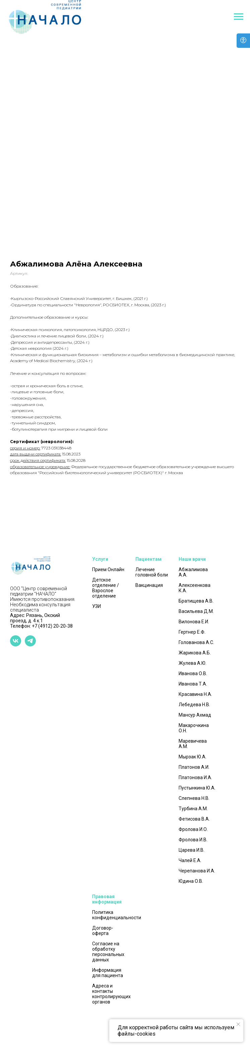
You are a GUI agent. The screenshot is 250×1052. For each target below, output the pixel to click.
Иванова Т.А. (193, 684)
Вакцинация (149, 585)
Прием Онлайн (108, 569)
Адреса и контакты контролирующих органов (111, 994)
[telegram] (30, 644)
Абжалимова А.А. (193, 572)
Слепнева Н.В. (194, 798)
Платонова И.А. (195, 777)
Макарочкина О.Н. (194, 728)
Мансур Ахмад (195, 715)
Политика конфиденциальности (116, 915)
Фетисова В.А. (194, 819)
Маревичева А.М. (193, 743)
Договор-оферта (102, 930)
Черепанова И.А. (197, 870)
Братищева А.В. (196, 601)
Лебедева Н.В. (194, 704)
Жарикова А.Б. (195, 652)
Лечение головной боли (151, 572)
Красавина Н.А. (195, 694)
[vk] (15, 644)
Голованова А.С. (196, 642)
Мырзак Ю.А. (192, 756)
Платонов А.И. (194, 767)
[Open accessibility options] (243, 40)
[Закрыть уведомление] (238, 1024)
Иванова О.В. (193, 673)
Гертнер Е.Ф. (192, 632)
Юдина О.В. (191, 881)
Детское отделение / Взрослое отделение (105, 588)
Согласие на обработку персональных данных (108, 951)
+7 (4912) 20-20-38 (52, 626)
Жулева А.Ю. (192, 663)
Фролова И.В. (193, 839)
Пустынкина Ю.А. (197, 788)
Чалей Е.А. (190, 860)
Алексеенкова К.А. (194, 588)
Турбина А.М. (193, 808)
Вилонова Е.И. (194, 621)
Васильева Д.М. (196, 611)
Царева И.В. (191, 850)
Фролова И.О (193, 829)
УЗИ (96, 606)
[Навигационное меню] (238, 16)
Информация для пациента (107, 972)
